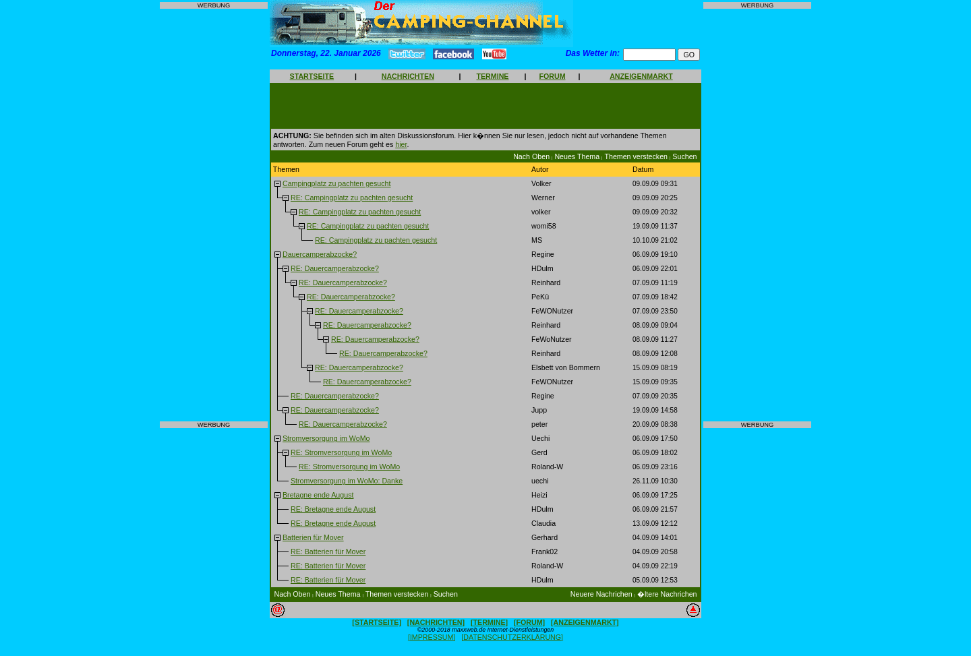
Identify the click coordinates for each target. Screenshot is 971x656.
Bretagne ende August (318, 495)
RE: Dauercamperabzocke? (335, 268)
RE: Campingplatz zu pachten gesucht (352, 197)
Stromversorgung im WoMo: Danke (347, 481)
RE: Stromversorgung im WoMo (341, 452)
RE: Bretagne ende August (333, 509)
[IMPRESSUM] (431, 637)
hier (401, 144)
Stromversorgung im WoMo (326, 438)
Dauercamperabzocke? (320, 254)
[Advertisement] (214, 215)
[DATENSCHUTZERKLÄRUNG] (512, 637)
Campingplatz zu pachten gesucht (337, 183)
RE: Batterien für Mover (328, 551)
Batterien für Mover (313, 537)
